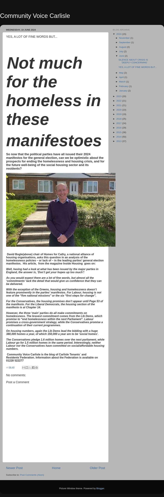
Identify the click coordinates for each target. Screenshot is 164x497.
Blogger (100, 488)
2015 (119, 132)
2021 (119, 105)
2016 (119, 127)
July (121, 51)
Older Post (97, 468)
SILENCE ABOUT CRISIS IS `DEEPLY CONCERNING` (133, 61)
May (121, 72)
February (124, 86)
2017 (119, 123)
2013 (119, 141)
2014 (119, 136)
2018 (119, 119)
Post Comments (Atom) (32, 475)
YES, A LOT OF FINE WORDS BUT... (138, 67)
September (125, 42)
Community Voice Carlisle (35, 15)
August (123, 47)
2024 (119, 34)
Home (56, 468)
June (122, 56)
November (124, 38)
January (123, 90)
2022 (119, 100)
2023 (119, 96)
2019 (119, 114)
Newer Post (14, 468)
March (122, 81)
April (121, 77)
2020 (119, 110)
